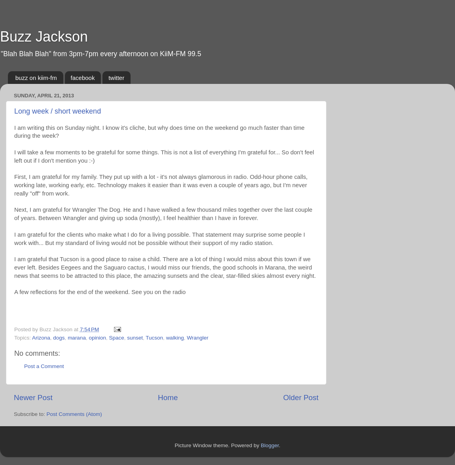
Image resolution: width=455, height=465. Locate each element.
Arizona (41, 338)
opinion (97, 338)
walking (175, 338)
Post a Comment (44, 366)
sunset (135, 338)
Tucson (154, 338)
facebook (83, 77)
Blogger (270, 445)
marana (77, 338)
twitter (116, 77)
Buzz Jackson (44, 36)
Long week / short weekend (57, 111)
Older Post (300, 397)
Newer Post (33, 397)
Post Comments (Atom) (74, 414)
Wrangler (198, 338)
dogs (58, 338)
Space (116, 338)
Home (168, 397)
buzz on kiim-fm (36, 77)
